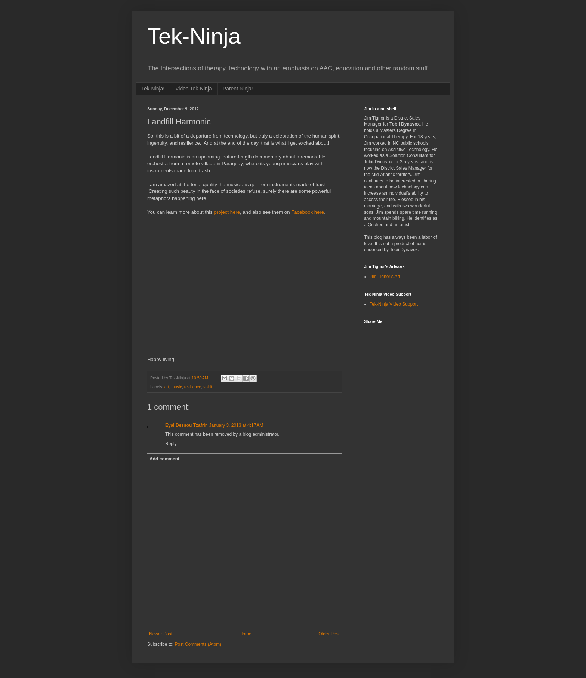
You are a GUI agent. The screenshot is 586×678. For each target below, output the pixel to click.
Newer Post (160, 634)
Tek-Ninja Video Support (394, 304)
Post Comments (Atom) (198, 644)
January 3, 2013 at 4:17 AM (236, 425)
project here (227, 212)
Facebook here (307, 212)
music (176, 387)
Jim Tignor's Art (385, 276)
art (166, 387)
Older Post (329, 634)
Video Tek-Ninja (193, 89)
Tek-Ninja (194, 36)
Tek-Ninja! (152, 89)
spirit (207, 387)
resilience (192, 387)
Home (246, 634)
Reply (171, 443)
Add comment (164, 459)
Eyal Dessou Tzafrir (186, 425)
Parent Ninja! (238, 89)
